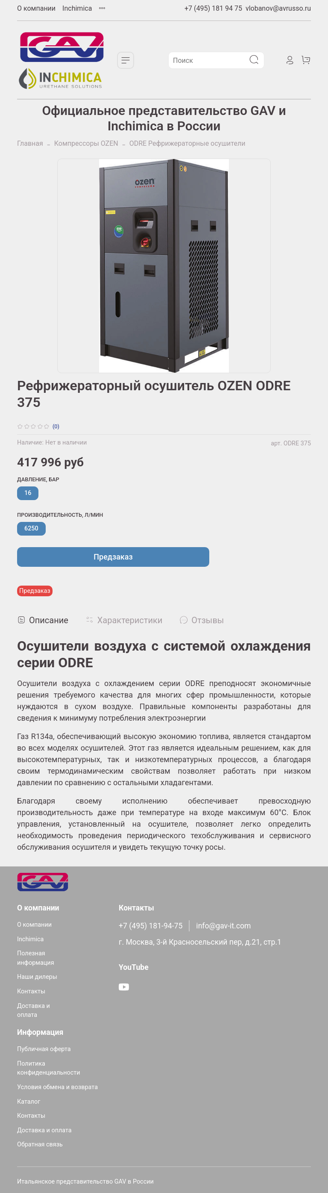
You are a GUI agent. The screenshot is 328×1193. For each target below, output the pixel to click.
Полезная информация (35, 958)
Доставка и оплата (33, 1010)
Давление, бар (38, 479)
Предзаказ (113, 556)
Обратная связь (40, 1144)
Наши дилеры (37, 977)
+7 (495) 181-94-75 (150, 926)
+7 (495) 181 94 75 (213, 8)
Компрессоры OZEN (86, 143)
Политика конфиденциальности (48, 1068)
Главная (30, 143)
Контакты (31, 991)
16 (27, 493)
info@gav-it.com (223, 926)
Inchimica (77, 8)
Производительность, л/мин (60, 515)
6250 (31, 528)
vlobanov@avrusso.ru (278, 8)
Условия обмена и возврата (57, 1087)
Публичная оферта (44, 1049)
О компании (36, 8)
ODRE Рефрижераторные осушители (187, 143)
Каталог (28, 1101)
